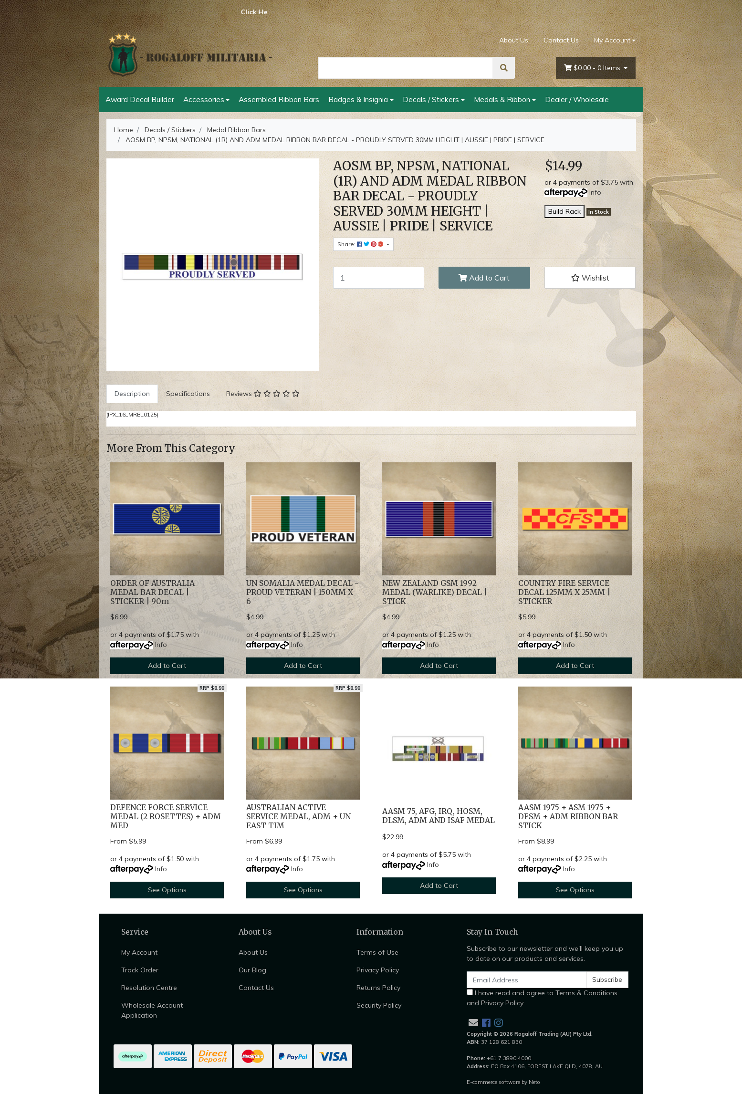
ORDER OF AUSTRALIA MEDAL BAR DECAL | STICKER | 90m (152, 592)
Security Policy (378, 1005)
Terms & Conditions (586, 993)
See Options (167, 890)
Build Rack (564, 211)
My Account (139, 952)
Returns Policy (378, 987)
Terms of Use (377, 952)
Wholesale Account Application (152, 1010)
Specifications (188, 393)
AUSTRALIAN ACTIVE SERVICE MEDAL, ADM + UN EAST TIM (298, 816)
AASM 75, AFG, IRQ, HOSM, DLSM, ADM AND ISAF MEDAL (438, 816)
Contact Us (561, 40)
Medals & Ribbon (502, 99)
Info (595, 192)
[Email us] (473, 1023)
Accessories (203, 99)
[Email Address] (527, 979)
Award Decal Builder (139, 99)
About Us (513, 40)
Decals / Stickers (431, 99)
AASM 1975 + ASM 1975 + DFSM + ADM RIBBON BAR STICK (568, 816)
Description (132, 393)
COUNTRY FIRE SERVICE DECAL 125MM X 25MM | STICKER (564, 592)
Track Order (139, 970)
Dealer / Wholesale (577, 99)
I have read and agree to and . (542, 998)
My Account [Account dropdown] (612, 40)
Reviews (263, 393)
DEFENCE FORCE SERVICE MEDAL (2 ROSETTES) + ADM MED (165, 816)
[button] (590, 278)
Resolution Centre (149, 987)
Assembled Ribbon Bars (279, 99)
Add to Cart (484, 277)
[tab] (132, 394)
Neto (534, 1082)
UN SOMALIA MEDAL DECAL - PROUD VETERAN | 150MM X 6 (302, 592)
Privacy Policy (377, 970)
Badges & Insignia (358, 99)
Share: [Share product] (361, 244)
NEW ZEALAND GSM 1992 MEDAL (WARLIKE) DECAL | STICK (434, 592)
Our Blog (252, 970)
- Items (593, 68)
